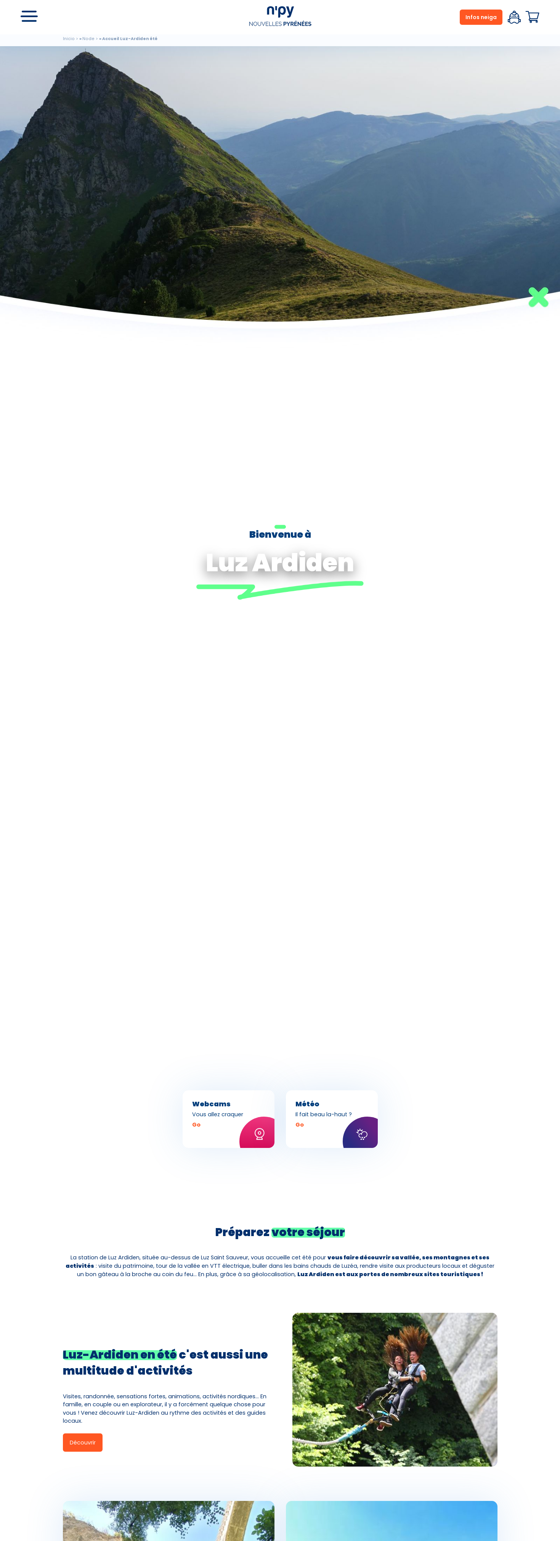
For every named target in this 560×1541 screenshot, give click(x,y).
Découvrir (83, 1442)
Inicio (69, 39)
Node (88, 39)
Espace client (514, 17)
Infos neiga (481, 17)
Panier (532, 17)
